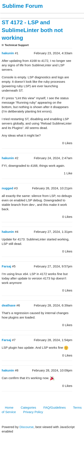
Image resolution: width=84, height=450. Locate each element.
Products (13, 13)
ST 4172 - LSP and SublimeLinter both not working (32, 30)
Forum (58, 13)
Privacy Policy (33, 412)
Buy (27, 13)
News (44, 13)
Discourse (26, 427)
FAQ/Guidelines (54, 407)
